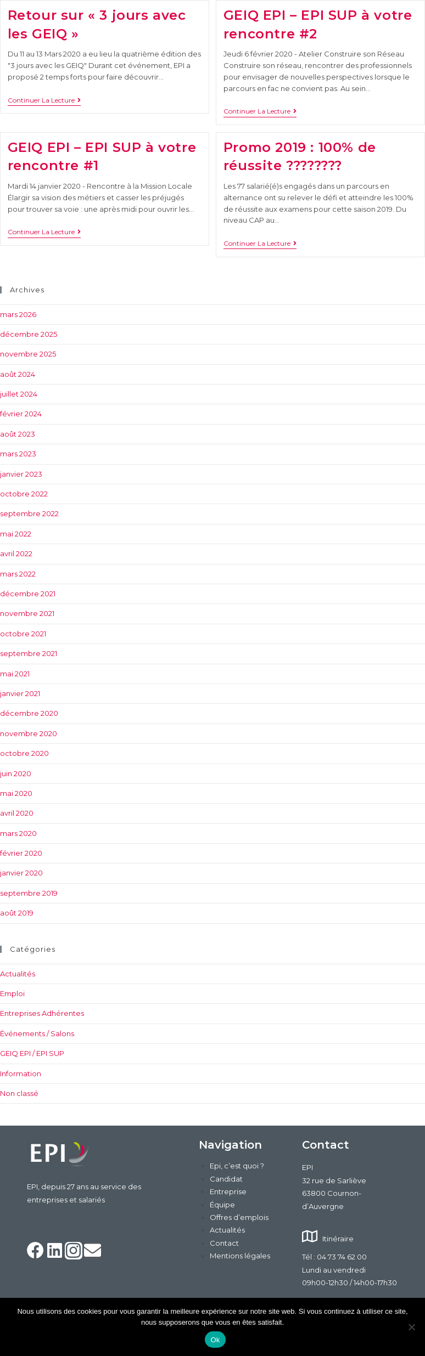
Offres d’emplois (239, 1217)
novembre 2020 (28, 733)
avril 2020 (16, 813)
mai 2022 (15, 533)
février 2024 (21, 413)
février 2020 (21, 853)
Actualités (17, 973)
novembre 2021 (27, 613)
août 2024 (17, 374)
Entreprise (228, 1191)
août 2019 (16, 912)
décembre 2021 (27, 593)
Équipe (222, 1204)
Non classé (19, 1093)
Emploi (12, 993)
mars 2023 (18, 453)
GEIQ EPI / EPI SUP (32, 1053)
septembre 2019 (29, 893)
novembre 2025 (28, 353)
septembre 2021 (28, 653)
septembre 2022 (29, 513)
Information (20, 1073)
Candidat (226, 1178)
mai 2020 (16, 793)
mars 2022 (18, 573)
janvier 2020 (21, 872)
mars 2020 (18, 833)
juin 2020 (15, 773)
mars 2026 (18, 314)
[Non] (411, 1326)
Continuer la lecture (44, 100)
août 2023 (17, 434)
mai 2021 (15, 673)
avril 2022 (16, 553)
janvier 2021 (20, 693)
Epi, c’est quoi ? (237, 1165)
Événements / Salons (37, 1033)
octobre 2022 (24, 493)
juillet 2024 (18, 393)
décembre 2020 (29, 713)
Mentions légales (240, 1255)
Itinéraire (338, 1238)
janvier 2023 (21, 474)
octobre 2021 (23, 633)
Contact (224, 1243)
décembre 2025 (28, 334)
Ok (215, 1340)
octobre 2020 (24, 753)
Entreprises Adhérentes (42, 1013)
